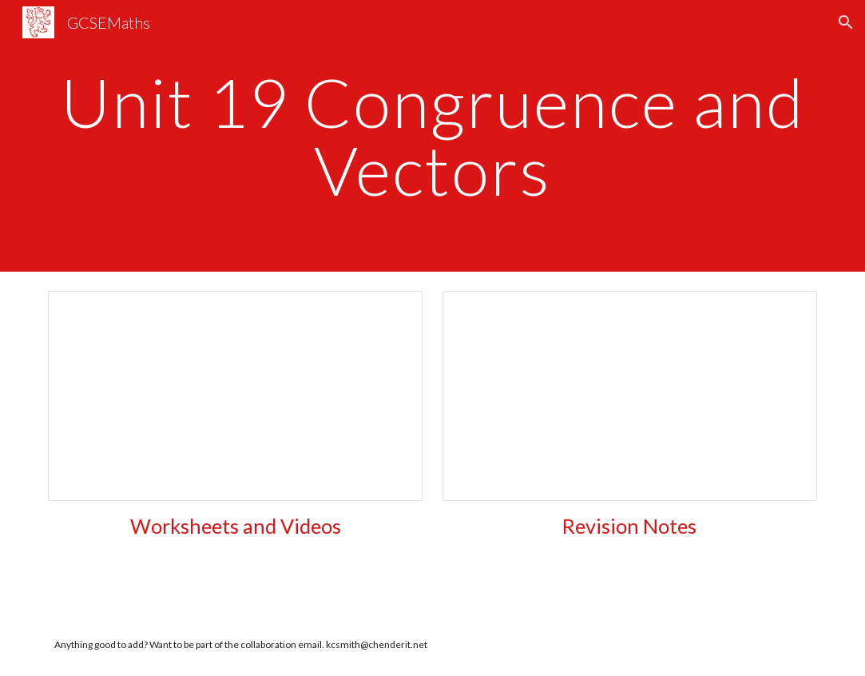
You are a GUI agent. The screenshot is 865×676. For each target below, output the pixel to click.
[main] (432, 136)
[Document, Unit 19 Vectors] (235, 396)
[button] (846, 22)
